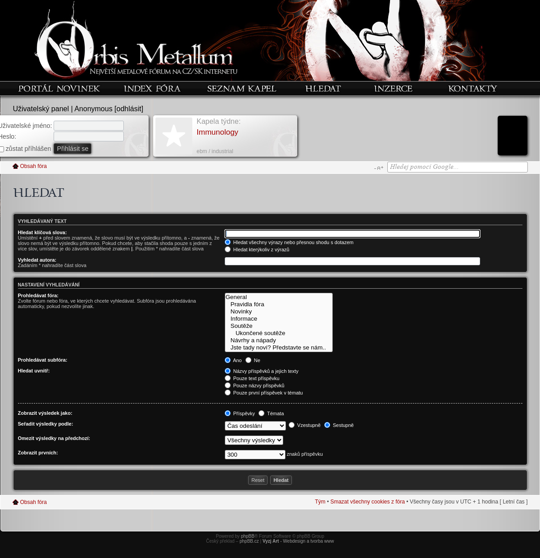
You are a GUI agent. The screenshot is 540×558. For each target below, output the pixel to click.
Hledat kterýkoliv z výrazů (257, 249)
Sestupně (339, 425)
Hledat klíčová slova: (42, 232)
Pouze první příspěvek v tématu (264, 392)
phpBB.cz (249, 541)
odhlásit (129, 109)
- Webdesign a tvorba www (298, 541)
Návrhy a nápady (279, 340)
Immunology (218, 132)
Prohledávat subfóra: (43, 360)
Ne (252, 360)
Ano (233, 360)
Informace (279, 318)
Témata (271, 413)
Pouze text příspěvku (252, 378)
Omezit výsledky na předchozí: (54, 438)
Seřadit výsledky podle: (45, 423)
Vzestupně (305, 425)
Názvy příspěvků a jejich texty (262, 371)
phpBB (247, 536)
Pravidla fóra (279, 304)
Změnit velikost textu (378, 168)
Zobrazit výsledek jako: (45, 413)
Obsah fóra (33, 166)
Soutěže (279, 326)
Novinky (279, 311)
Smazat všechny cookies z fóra (367, 502)
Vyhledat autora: (37, 260)
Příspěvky (240, 413)
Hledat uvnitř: (34, 370)
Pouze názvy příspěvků (255, 385)
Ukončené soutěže (279, 333)
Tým (320, 502)
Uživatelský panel (41, 109)
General (279, 297)
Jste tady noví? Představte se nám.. (279, 347)
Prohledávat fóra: (38, 295)
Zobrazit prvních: (38, 452)
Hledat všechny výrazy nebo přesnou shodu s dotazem (289, 242)
